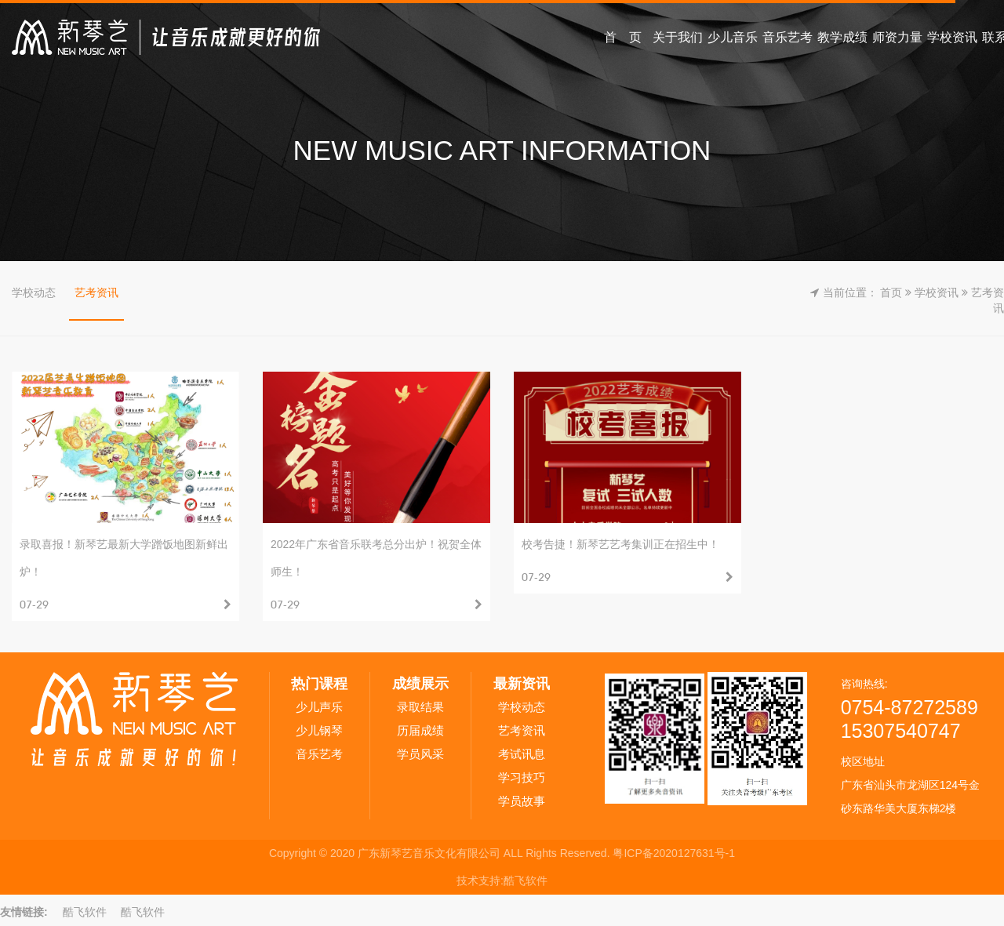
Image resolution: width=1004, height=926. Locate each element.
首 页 (623, 37)
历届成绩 (420, 730)
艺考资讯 (96, 292)
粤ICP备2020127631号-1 (674, 853)
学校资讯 (952, 37)
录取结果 (420, 707)
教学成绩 (842, 37)
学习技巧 (521, 777)
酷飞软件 (85, 912)
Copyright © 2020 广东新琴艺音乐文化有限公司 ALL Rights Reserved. (441, 853)
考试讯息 (521, 754)
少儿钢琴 (319, 730)
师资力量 (897, 37)
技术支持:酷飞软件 (502, 880)
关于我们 (678, 37)
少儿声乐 (319, 707)
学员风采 (420, 754)
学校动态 (34, 292)
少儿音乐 (733, 37)
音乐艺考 (787, 37)
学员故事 (521, 801)
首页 (891, 292)
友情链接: (24, 912)
